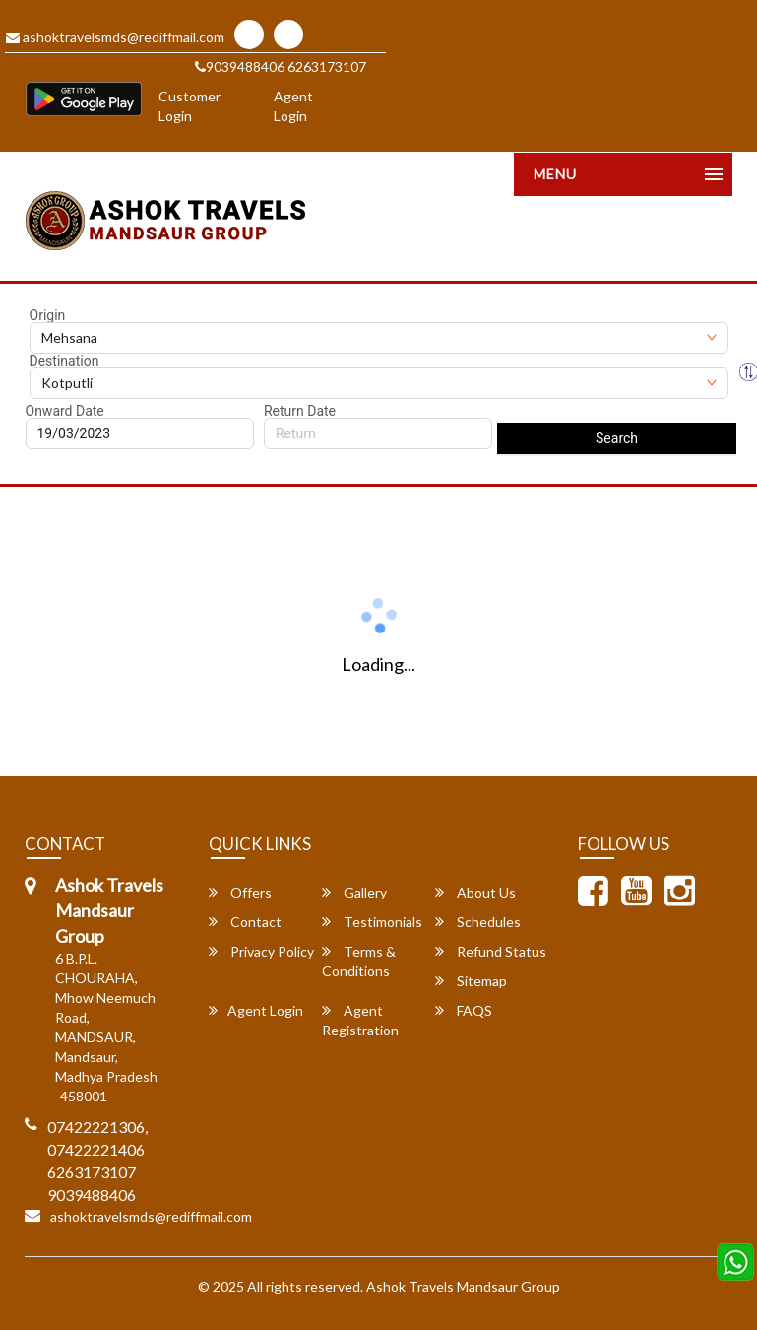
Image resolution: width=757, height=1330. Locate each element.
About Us (475, 892)
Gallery (354, 892)
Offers (240, 892)
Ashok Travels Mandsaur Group (463, 1286)
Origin (48, 315)
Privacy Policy (261, 951)
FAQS (463, 1010)
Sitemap (471, 980)
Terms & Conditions (359, 961)
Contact (245, 921)
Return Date (300, 411)
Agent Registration (360, 1020)
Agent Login (293, 106)
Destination (64, 360)
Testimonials (372, 921)
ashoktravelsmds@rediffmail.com (115, 37)
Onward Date (65, 411)
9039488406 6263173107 (280, 66)
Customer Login (189, 106)
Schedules (478, 921)
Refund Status (490, 951)
